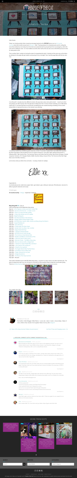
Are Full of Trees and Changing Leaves (57, 329)
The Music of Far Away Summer (23, 255)
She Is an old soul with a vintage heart (24, 242)
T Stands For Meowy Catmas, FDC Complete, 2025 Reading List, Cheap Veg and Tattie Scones (28, 443)
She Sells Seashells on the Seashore (23, 217)
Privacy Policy (47, 474)
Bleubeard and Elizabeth (25, 341)
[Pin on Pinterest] (41, 311)
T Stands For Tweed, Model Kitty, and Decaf (25, 243)
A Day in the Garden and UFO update (24, 214)
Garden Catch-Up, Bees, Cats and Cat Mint (31, 298)
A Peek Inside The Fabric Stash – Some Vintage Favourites (16, 297)
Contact (40, 14)
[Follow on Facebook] (68, 1)
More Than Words (49, 14)
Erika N (20, 351)
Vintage (22, 192)
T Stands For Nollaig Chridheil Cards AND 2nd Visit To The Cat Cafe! (46, 442)
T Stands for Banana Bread (21, 231)
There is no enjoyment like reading (23, 212)
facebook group (18, 264)
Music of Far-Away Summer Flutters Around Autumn (23, 329)
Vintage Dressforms (20, 254)
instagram (52, 322)
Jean (20, 401)
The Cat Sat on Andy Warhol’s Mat (23, 235)
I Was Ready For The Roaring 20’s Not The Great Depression (61, 297)
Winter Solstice (64, 440)
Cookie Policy (34, 474)
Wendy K (32, 45)
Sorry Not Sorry (19, 224)
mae (20, 371)
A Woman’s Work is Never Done (23, 238)
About (28, 14)
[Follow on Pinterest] (71, 1)
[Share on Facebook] (34, 311)
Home (23, 14)
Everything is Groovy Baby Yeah (23, 250)
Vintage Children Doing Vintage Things (23, 219)
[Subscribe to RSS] (72, 1)
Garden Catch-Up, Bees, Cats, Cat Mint (24, 228)
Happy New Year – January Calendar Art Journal (10, 426)
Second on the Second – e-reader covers (25, 210)
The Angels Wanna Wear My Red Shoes (25, 249)
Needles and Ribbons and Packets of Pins (25, 236)
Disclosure (40, 474)
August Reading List (19, 223)
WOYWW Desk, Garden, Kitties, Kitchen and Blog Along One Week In (31, 221)
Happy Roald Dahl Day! (20, 229)
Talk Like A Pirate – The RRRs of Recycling (25, 240)
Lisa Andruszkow (23, 381)
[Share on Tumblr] (43, 311)
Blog (34, 14)
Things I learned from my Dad (22, 252)
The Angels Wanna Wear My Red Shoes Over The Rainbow (46, 297)
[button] (2, 1)
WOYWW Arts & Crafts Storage (22, 233)
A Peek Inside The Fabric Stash (22, 226)
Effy (18, 205)
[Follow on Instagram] (69, 1)
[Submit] (24, 464)
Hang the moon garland (21, 247)
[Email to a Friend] (38, 311)
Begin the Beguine (18, 216)
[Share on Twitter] (36, 311)
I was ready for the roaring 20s (22, 245)
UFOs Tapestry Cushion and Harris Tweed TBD (25, 209)
